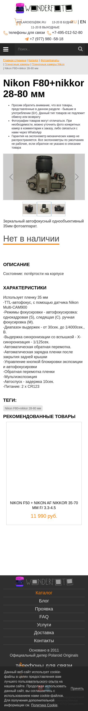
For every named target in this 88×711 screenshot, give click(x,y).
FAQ (44, 616)
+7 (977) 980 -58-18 (46, 39)
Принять (77, 688)
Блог (44, 600)
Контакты (44, 640)
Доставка (44, 632)
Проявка (44, 609)
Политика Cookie (44, 705)
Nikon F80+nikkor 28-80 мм (23, 408)
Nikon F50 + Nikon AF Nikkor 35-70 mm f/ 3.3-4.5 (44, 505)
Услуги (44, 624)
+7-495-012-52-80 (67, 32)
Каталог (44, 592)
